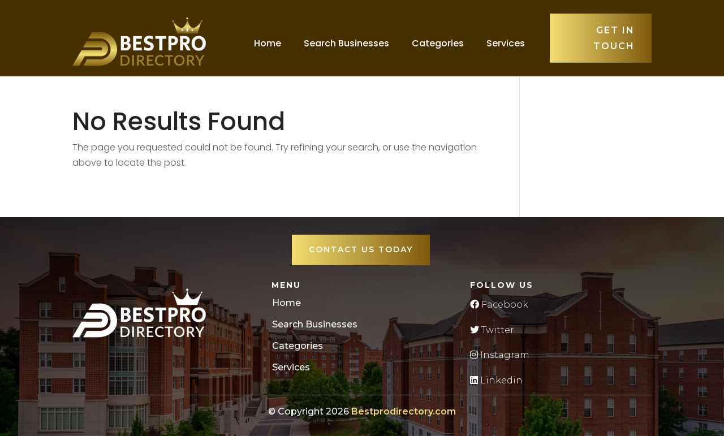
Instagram (499, 354)
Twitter (492, 330)
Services (505, 43)
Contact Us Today (361, 249)
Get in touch (614, 38)
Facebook (499, 304)
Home (267, 43)
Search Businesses (346, 43)
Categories (438, 43)
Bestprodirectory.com (403, 411)
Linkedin (496, 380)
